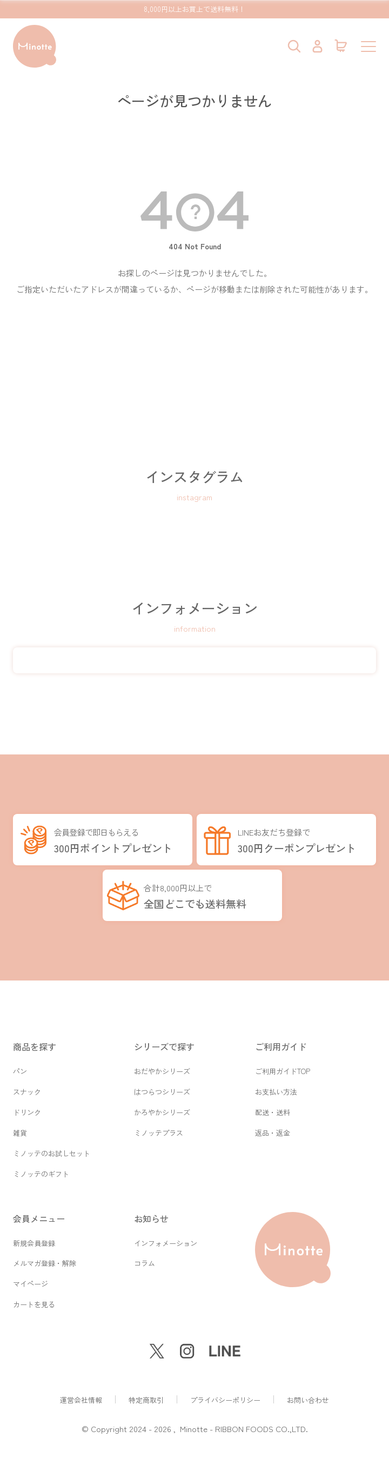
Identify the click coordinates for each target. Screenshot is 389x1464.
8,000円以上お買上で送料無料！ (194, 9)
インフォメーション (165, 1235)
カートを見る (34, 1303)
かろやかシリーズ (162, 1095)
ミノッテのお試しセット (51, 1141)
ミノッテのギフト (41, 1163)
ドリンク (27, 1095)
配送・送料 (272, 1095)
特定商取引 (146, 1400)
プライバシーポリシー (225, 1400)
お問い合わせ (308, 1400)
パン (20, 1050)
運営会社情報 (81, 1400)
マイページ (30, 1280)
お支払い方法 (276, 1073)
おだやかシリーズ (162, 1050)
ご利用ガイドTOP (282, 1050)
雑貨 (20, 1118)
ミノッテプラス (158, 1118)
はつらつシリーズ (162, 1073)
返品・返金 (272, 1118)
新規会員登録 (34, 1235)
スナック (27, 1073)
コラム (144, 1258)
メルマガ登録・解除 (44, 1258)
